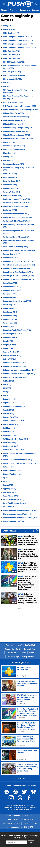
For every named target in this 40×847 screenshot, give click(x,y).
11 (14, 602)
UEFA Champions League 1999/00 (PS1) (18, 40)
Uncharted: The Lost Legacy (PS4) (16, 237)
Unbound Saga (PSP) (11, 188)
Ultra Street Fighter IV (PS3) (14, 146)
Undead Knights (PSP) (11, 254)
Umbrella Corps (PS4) (11, 181)
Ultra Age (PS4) (9, 142)
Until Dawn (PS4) (9, 432)
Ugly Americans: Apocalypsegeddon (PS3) (19, 106)
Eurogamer (27, 823)
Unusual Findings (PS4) (12, 471)
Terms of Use (11, 653)
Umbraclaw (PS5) (10, 177)
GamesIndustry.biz (14, 827)
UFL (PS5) (7, 86)
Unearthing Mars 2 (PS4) (12, 334)
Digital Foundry (27, 819)
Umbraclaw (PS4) (10, 174)
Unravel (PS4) (8, 414)
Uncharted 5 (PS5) (10, 210)
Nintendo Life (18, 816)
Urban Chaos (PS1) (10, 496)
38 (13, 585)
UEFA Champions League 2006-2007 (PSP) (19, 48)
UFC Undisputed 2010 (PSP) (14, 75)
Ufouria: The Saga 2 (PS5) (13, 102)
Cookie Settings (13, 657)
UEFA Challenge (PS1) (11, 33)
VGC (35, 823)
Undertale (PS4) (9, 305)
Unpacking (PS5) (9, 403)
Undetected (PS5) (10, 316)
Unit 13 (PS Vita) (9, 359)
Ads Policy (22, 653)
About (13, 645)
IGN (18, 823)
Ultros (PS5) (8, 160)
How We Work (30, 645)
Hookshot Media (17, 805)
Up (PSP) (6, 481)
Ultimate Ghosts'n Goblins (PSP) (15, 131)
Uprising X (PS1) (9, 492)
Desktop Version (27, 657)
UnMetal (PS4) (9, 381)
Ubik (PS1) (7, 26)
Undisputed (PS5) (10, 323)
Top (7, 645)
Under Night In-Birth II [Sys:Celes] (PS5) (18, 279)
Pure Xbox (29, 816)
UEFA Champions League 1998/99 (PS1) (18, 37)
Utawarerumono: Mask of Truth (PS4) (17, 514)
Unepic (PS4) (8, 341)
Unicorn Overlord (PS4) (12, 352)
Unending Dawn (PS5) (11, 337)
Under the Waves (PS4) (12, 287)
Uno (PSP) (7, 395)
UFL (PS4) (7, 83)
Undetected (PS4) (10, 312)
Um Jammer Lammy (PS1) (13, 164)
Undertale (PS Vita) (10, 308)
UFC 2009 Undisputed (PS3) (14, 62)
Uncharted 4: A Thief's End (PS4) (15, 206)
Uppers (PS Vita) (9, 489)
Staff (20, 645)
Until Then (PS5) (9, 443)
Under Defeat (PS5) (10, 258)
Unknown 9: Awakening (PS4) (14, 363)
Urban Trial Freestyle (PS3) (13, 500)
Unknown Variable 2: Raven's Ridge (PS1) (19, 374)
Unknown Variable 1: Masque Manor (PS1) (19, 370)
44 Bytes (24, 807)
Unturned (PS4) (9, 467)
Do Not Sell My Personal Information (20, 810)
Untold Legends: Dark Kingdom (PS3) (17, 460)
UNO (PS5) (7, 392)
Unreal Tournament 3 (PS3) (13, 421)
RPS (31, 827)
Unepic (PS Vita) (9, 345)
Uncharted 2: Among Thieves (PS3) (16, 199)
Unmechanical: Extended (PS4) (15, 377)
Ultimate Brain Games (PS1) (14, 120)
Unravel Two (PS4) (10, 417)
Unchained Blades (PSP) (12, 196)
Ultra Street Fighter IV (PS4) (14, 149)
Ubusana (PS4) (9, 29)
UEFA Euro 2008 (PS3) (11, 55)
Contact (19, 649)
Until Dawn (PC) (9, 428)
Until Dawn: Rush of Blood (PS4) (15, 439)
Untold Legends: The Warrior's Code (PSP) (19, 463)
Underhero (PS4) (9, 294)
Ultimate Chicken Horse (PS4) (14, 124)
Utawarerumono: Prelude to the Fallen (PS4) (20, 518)
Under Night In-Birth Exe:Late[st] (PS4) (18, 272)
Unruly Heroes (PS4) (11, 424)
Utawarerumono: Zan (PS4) (13, 521)
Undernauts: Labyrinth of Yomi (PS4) (17, 301)
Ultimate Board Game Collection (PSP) (18, 117)
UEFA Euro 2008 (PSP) (11, 58)
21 (14, 572)
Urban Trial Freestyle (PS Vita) (15, 503)
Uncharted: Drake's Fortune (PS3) (16, 214)
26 (13, 545)
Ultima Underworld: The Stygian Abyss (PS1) (20, 110)
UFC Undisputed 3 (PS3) (12, 79)
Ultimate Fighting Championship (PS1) (18, 128)
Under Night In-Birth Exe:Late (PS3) (17, 269)
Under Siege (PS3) (10, 283)
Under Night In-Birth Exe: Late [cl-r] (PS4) (19, 265)
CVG (25, 827)
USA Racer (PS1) (9, 507)
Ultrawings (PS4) (9, 153)
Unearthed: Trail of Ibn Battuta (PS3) (17, 330)
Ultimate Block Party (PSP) (13, 113)
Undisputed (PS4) (10, 319)
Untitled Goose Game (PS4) (13, 450)
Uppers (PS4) (8, 485)
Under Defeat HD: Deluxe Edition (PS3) (18, 261)
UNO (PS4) (7, 388)
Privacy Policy (29, 649)
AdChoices (32, 807)
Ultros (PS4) (8, 157)
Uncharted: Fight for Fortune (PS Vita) (17, 217)
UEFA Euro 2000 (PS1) (11, 51)
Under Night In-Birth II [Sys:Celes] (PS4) (18, 276)
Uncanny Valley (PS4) (11, 192)
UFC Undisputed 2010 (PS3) (14, 72)
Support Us (9, 649)
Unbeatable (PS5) (10, 185)
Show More (20, 778)
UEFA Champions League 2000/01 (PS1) (18, 44)
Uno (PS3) (7, 385)
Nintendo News (9, 823)
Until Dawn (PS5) (9, 435)
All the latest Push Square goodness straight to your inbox (20, 836)
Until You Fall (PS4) (10, 446)
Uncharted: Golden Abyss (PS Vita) (16, 221)
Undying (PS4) (8, 327)
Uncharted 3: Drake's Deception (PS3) (17, 203)
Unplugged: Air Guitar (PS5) (14, 406)
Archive (32, 653)
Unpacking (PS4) (9, 399)
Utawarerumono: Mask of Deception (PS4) (19, 510)
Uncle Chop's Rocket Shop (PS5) (15, 247)
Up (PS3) (6, 478)
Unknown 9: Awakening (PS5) (14, 366)
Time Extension (13, 819)
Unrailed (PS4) (9, 410)
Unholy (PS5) (8, 348)
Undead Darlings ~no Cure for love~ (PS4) (19, 250)
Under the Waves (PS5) (12, 290)
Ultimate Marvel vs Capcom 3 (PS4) (17, 135)
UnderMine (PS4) (10, 298)
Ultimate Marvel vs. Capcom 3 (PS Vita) (18, 139)
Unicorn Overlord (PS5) (12, 356)
